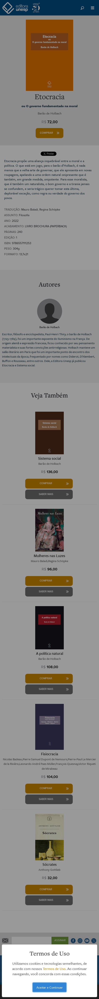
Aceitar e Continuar (49, 987)
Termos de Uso (54, 968)
